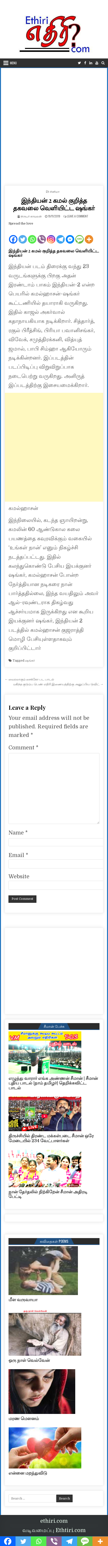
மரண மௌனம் (23, 1418)
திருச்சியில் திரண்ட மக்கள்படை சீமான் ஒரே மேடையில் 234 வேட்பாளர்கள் (51, 1138)
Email (18, 855)
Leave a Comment (77, 216)
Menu (13, 62)
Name (18, 833)
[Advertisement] (54, 124)
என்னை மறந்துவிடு (27, 1473)
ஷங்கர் (30, 660)
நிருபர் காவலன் (31, 216)
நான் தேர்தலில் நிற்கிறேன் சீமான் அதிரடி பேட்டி (47, 1194)
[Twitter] (22, 235)
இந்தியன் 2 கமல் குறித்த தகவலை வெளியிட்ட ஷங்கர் (54, 204)
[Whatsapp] (32, 235)
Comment (23, 748)
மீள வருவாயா (22, 1299)
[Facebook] (13, 235)
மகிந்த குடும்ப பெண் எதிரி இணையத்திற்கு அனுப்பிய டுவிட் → (58, 684)
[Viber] (41, 235)
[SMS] (79, 235)
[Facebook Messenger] (70, 235)
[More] (89, 235)
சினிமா (54, 191)
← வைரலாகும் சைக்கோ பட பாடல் (29, 679)
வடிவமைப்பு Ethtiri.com (54, 1530)
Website (18, 876)
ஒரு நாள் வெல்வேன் (29, 1360)
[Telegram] (60, 235)
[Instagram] (51, 235)
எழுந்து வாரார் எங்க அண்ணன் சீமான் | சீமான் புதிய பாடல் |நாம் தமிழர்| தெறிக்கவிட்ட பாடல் (53, 1083)
